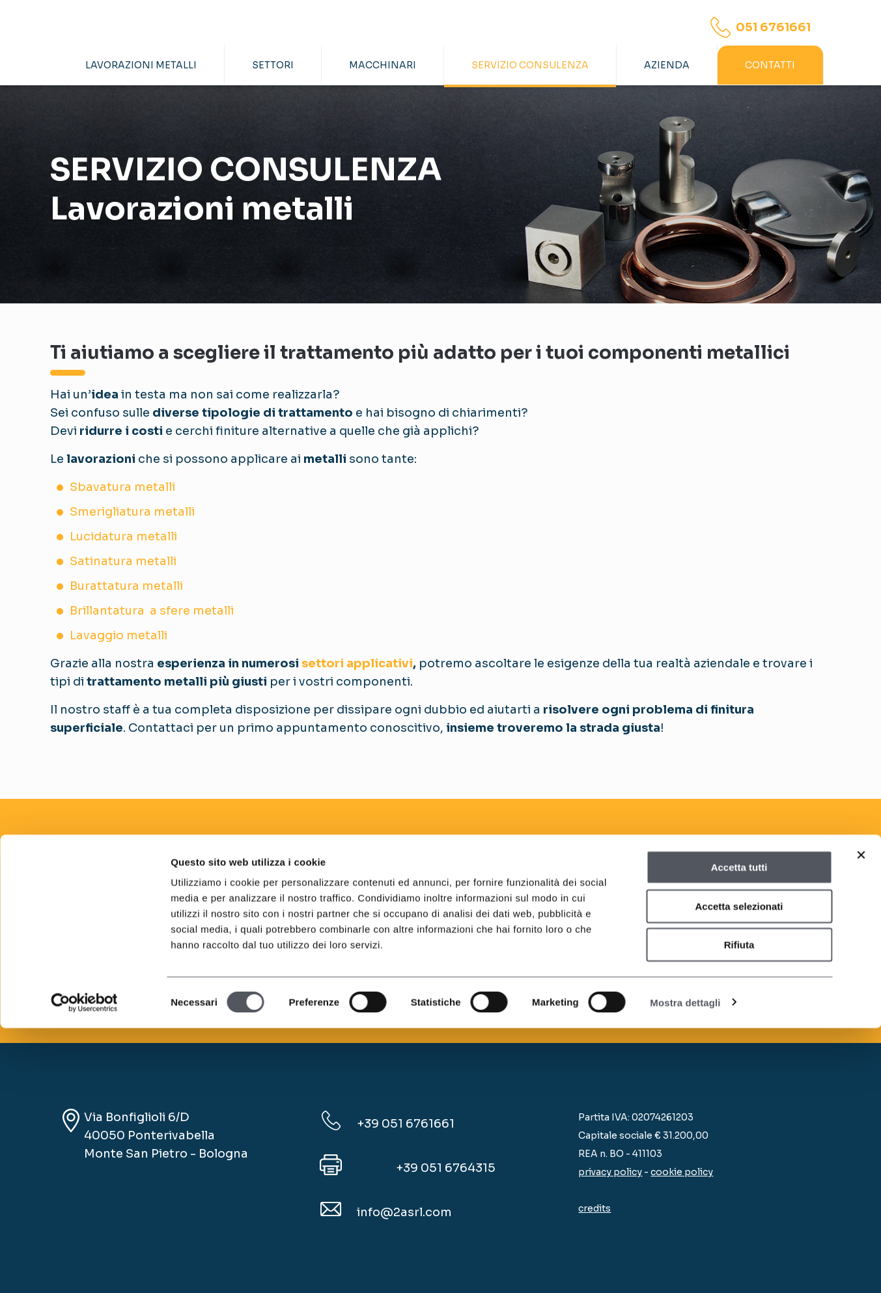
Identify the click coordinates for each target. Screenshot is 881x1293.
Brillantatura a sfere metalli (152, 611)
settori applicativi (357, 663)
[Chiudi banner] (860, 1119)
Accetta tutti (739, 1131)
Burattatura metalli (126, 586)
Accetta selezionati (739, 1170)
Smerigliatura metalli (132, 512)
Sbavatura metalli (122, 487)
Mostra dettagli (685, 1267)
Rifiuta (739, 1209)
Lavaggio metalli (118, 635)
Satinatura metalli (123, 561)
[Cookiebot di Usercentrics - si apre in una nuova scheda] (84, 1267)
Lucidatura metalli (123, 536)
